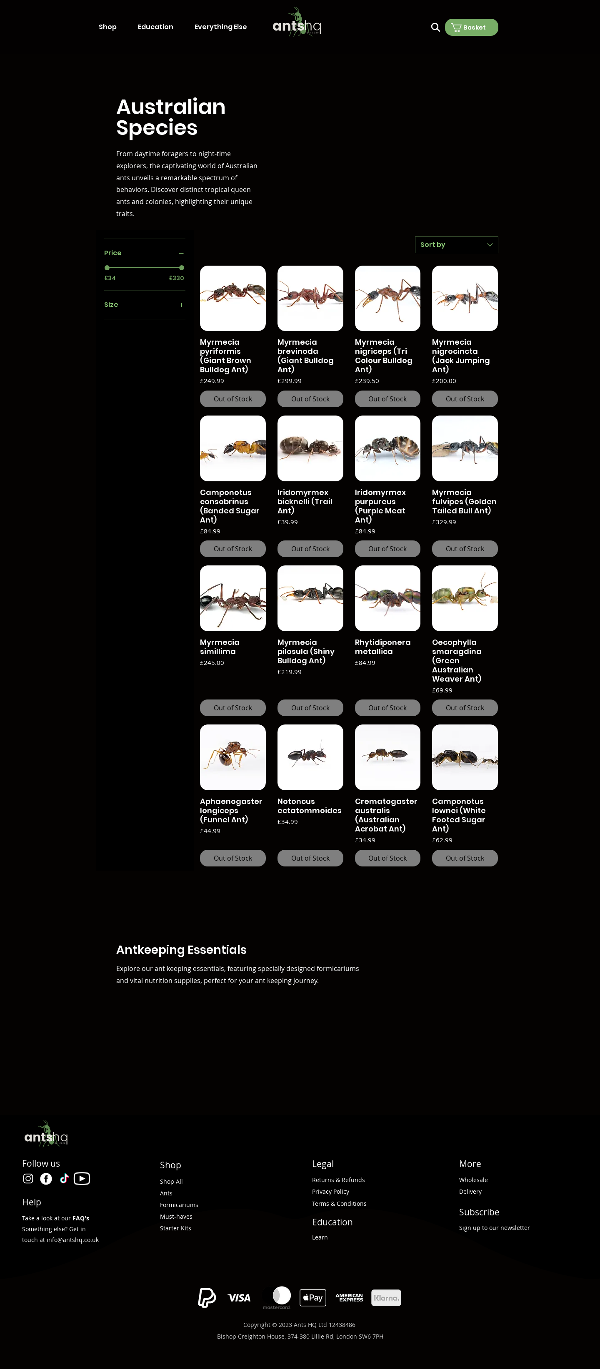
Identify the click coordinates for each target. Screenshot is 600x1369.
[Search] (435, 27)
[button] (114, 27)
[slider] (107, 268)
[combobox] (456, 244)
